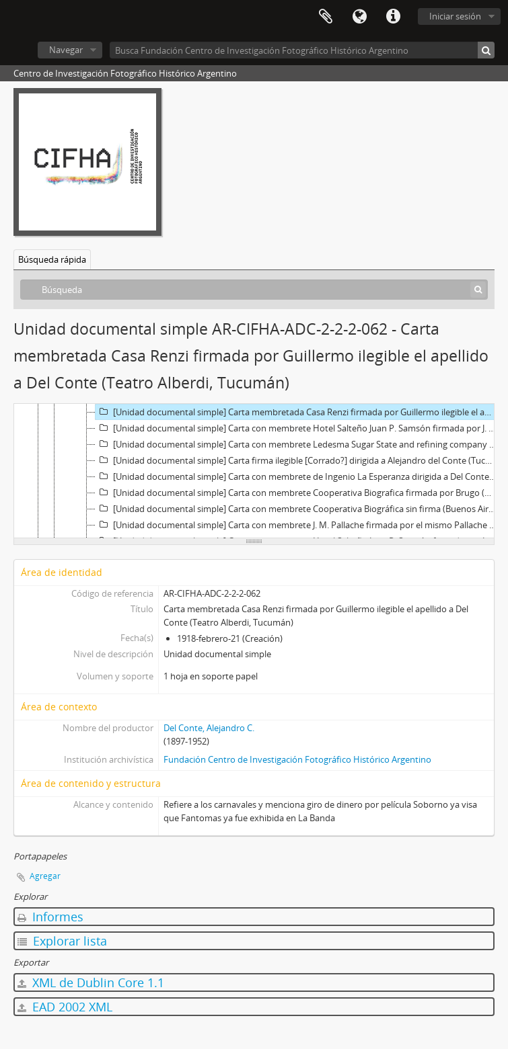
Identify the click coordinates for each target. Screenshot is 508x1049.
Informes (50, 917)
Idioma (359, 17)
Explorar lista (62, 941)
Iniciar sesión (455, 16)
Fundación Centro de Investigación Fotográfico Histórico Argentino (297, 759)
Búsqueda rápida (52, 259)
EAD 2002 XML (64, 1007)
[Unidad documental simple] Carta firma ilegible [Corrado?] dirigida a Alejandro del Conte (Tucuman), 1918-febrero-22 (297, 460)
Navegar (66, 50)
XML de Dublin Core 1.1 (90, 982)
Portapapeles (325, 17)
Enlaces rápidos (393, 17)
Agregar (45, 876)
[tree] (254, 471)
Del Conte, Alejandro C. (209, 728)
